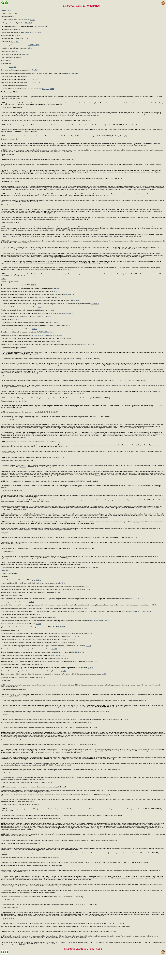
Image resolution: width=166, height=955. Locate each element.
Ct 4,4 (94, 942)
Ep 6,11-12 (93, 661)
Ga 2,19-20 (65, 313)
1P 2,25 (30, 79)
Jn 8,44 (62, 583)
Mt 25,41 (57, 592)
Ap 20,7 (63, 671)
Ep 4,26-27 (40, 664)
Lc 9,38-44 (148, 611)
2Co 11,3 (65, 658)
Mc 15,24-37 (43, 335)
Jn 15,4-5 (29, 48)
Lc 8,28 (107, 621)
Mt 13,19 (88, 646)
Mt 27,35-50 (35, 335)
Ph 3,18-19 (57, 341)
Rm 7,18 (57, 297)
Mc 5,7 (102, 621)
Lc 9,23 (26, 54)
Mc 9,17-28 (141, 611)
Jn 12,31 (38, 624)
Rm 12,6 (11, 64)
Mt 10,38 (33, 285)
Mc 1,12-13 (133, 599)
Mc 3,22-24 (153, 605)
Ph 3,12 (13, 42)
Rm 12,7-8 (12, 67)
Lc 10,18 (38, 580)
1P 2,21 (26, 38)
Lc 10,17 (53, 617)
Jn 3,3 (35, 26)
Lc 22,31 (78, 642)
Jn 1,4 (86, 129)
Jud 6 (88, 589)
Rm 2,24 (6, 236)
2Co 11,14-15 (79, 652)
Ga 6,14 (71, 313)
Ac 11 (14, 16)
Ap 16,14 (90, 668)
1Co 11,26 (51, 310)
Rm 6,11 (45, 26)
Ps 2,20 (40, 26)
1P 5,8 (91, 633)
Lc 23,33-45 (50, 335)
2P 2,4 (86, 586)
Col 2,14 (67, 326)
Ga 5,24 (68, 338)
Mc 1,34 (84, 608)
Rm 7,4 (71, 294)
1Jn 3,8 (104, 674)
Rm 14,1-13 (74, 73)
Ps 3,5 (37, 32)
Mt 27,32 (39, 332)
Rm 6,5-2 (66, 294)
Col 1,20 (55, 322)
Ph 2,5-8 (48, 316)
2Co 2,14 (112, 236)
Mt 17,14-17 (134, 611)
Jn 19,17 (34, 329)
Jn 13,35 (32, 20)
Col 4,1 (52, 89)
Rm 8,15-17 (30, 32)
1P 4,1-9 (37, 82)
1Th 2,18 (76, 636)
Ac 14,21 (22, 467)
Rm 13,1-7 (35, 70)
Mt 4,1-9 (127, 599)
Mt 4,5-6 (47, 792)
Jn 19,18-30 (58, 335)
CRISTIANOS (6, 10)
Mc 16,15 (36, 45)
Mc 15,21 (45, 332)
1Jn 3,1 (41, 32)
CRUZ (3, 279)
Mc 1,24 (97, 621)
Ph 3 (17, 319)
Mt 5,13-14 (16, 35)
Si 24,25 (21, 944)
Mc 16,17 (37, 614)
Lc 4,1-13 (140, 599)
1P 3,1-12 (36, 79)
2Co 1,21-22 (28, 23)
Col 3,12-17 (45, 89)
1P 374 (143, 701)
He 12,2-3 (91, 344)
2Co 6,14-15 (61, 627)
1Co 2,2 (40, 307)
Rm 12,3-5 (12, 60)
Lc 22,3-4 (55, 655)
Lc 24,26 (90, 465)
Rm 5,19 (56, 291)
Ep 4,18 (17, 29)
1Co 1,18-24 (95, 304)
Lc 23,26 (50, 332)
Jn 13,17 (60, 655)
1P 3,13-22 (31, 82)
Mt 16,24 (55, 288)
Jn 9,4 (17, 42)
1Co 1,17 (77, 300)
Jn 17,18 (31, 45)
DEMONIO (5, 570)
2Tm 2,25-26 (71, 639)
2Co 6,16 (14, 51)
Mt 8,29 (92, 621)
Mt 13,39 (31, 602)
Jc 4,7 (42, 677)
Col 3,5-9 (28, 86)
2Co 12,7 (54, 649)
